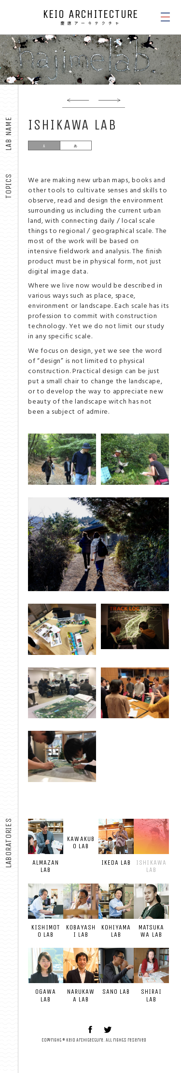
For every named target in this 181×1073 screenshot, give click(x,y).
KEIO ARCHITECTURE (90, 17)
